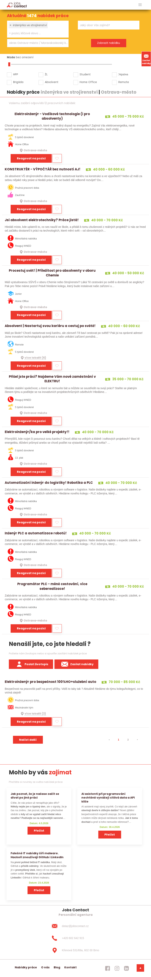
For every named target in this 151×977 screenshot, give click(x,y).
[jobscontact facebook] (107, 968)
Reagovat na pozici (31, 158)
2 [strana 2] (128, 739)
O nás (45, 967)
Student (85, 74)
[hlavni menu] (140, 5)
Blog (57, 967)
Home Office (88, 82)
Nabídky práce (26, 967)
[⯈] (137, 739)
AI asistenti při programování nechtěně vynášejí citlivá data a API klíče (108, 797)
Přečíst (39, 831)
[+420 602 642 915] (75, 938)
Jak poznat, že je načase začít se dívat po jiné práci (35, 796)
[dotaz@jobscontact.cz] (75, 926)
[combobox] (38, 29)
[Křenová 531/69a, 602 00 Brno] (75, 950)
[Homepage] (17, 5)
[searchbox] (35, 33)
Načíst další (28, 740)
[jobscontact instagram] (117, 968)
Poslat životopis (31, 664)
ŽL (46, 74)
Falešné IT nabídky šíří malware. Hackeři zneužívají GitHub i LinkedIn (37, 855)
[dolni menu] (140, 968)
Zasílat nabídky (146, 59)
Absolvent (51, 82)
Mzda (11, 57)
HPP (15, 74)
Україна (123, 74)
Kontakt (70, 967)
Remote (123, 82)
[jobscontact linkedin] (126, 968)
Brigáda (18, 82)
